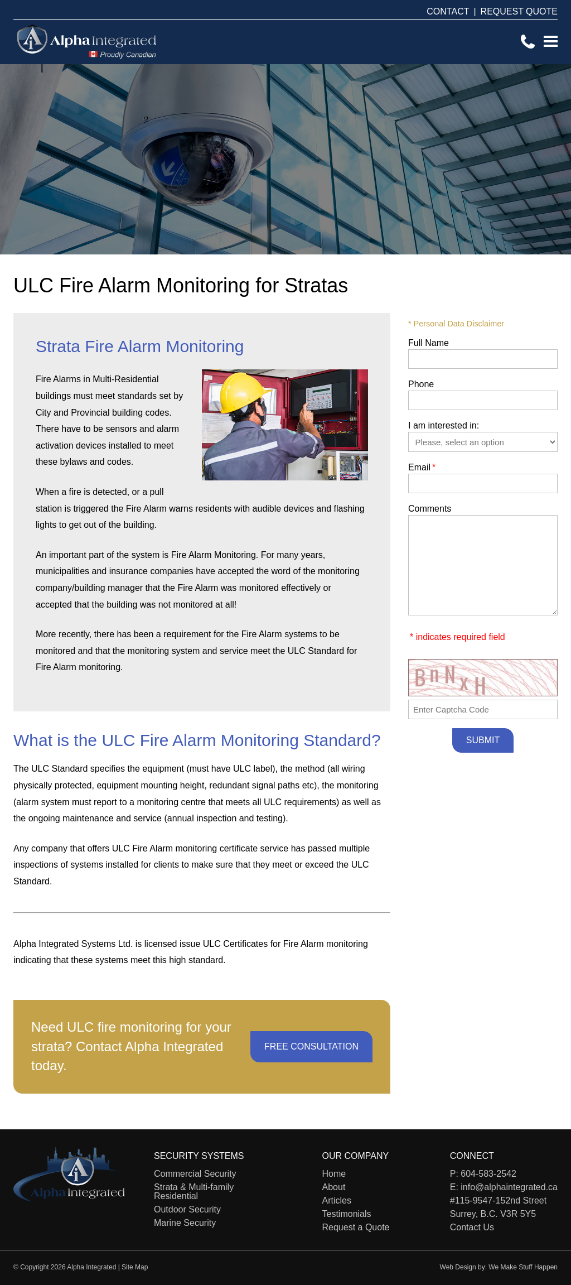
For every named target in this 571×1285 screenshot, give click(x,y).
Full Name (428, 343)
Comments (429, 508)
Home (334, 1173)
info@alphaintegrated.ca (509, 1187)
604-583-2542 (488, 1173)
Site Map (135, 1267)
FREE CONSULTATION (311, 1046)
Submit (483, 740)
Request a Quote (356, 1227)
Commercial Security (195, 1173)
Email (421, 467)
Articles (336, 1200)
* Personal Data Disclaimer (456, 323)
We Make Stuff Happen (523, 1267)
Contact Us (472, 1227)
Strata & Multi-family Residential (194, 1191)
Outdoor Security (187, 1209)
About (334, 1187)
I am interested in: (443, 425)
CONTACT (448, 11)
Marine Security (185, 1223)
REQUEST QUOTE (519, 11)
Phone (421, 384)
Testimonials (346, 1214)
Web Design (458, 1267)
